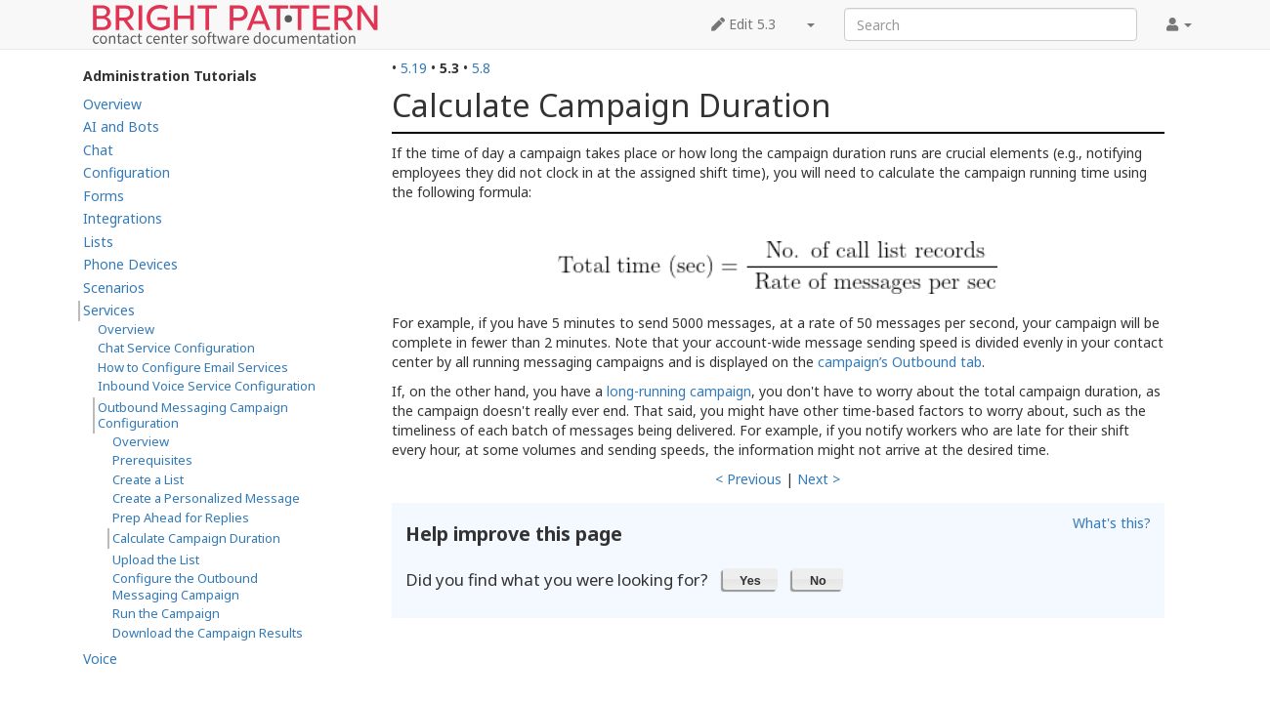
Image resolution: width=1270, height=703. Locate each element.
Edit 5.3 (743, 24)
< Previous (748, 479)
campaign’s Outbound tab (900, 361)
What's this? (1112, 523)
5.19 (414, 68)
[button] (751, 579)
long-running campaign (679, 391)
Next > (818, 479)
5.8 (481, 68)
